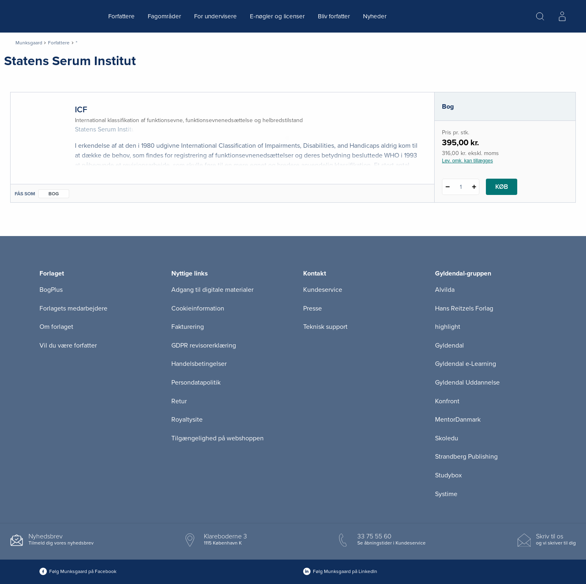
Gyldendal (449, 345)
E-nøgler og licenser (277, 16)
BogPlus (51, 290)
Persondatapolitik (196, 382)
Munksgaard (28, 43)
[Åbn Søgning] (540, 16)
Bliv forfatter (334, 16)
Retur (179, 401)
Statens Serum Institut (106, 129)
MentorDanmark (458, 420)
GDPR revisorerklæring (203, 345)
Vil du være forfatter (68, 345)
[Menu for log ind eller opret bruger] (562, 16)
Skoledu (446, 438)
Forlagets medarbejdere (73, 308)
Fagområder (164, 16)
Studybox (448, 475)
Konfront (447, 401)
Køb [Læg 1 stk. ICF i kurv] (501, 187)
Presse (312, 308)
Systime (446, 494)
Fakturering (187, 327)
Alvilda (445, 290)
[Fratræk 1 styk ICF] (447, 187)
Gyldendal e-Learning (465, 364)
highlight (447, 327)
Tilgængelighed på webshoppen (217, 438)
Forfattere (121, 16)
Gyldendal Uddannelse (467, 382)
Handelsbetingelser (199, 364)
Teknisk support (325, 327)
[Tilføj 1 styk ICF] (474, 187)
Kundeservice (322, 290)
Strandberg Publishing (466, 457)
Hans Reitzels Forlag (464, 308)
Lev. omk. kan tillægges (467, 161)
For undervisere (215, 16)
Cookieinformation (197, 308)
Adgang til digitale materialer (212, 290)
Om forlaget (56, 327)
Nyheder (375, 16)
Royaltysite (187, 420)
